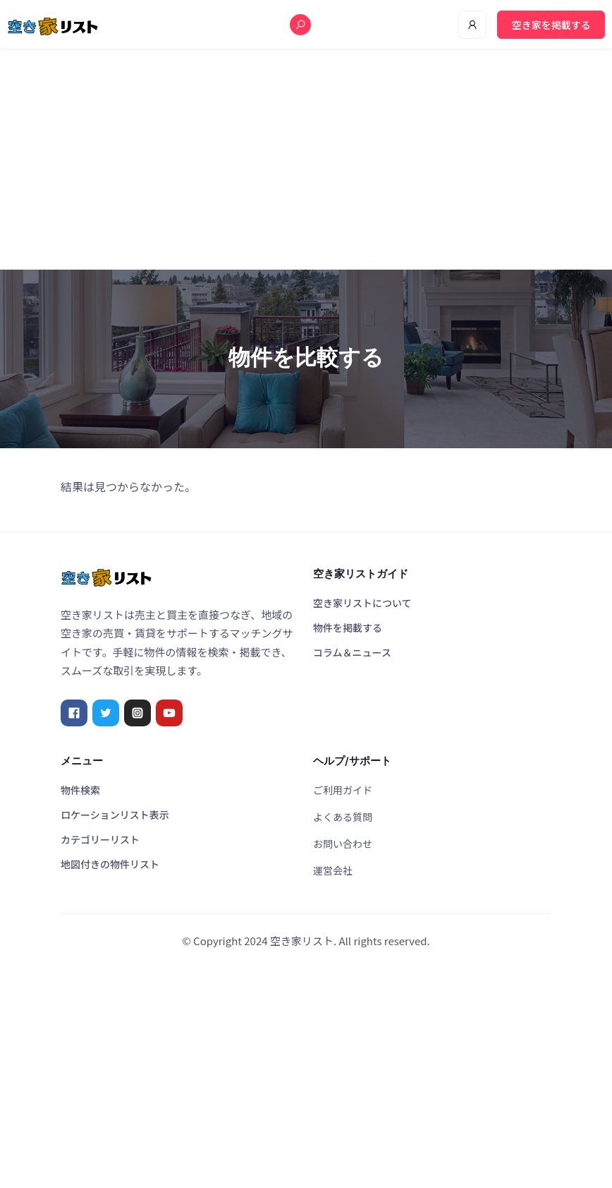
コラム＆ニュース (352, 652)
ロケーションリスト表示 (115, 815)
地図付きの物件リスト (110, 864)
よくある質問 (342, 817)
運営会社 (333, 870)
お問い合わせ (342, 843)
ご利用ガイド (342, 790)
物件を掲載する (347, 627)
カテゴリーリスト (100, 839)
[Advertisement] (306, 159)
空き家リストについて (362, 603)
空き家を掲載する (551, 25)
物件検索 (80, 790)
